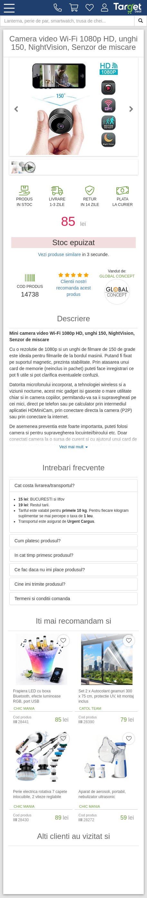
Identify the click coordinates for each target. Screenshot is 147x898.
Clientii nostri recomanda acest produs (73, 288)
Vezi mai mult (73, 447)
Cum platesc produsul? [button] (37, 540)
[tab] (73, 485)
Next (128, 109)
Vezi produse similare (59, 254)
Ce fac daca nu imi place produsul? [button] (49, 569)
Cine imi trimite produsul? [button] (39, 584)
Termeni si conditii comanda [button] (42, 598)
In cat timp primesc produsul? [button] (43, 555)
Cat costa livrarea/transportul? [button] (44, 485)
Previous (19, 109)
